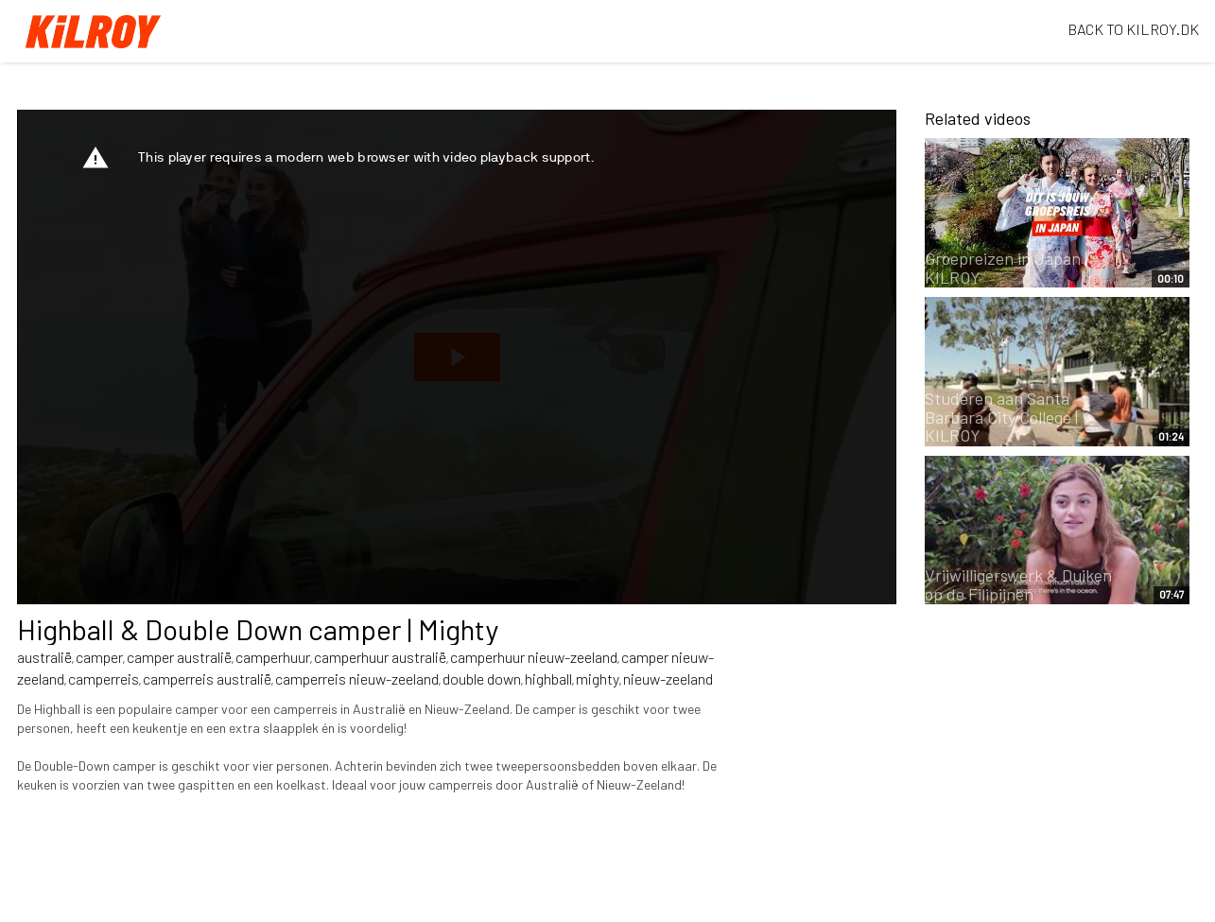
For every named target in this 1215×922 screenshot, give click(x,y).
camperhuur (272, 657)
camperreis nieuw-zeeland (357, 678)
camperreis (103, 678)
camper (99, 657)
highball (548, 678)
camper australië (179, 657)
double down (482, 678)
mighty (597, 678)
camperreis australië (207, 678)
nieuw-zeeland (668, 678)
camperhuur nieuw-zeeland (533, 657)
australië (44, 657)
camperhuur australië (380, 657)
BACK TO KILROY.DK (1133, 29)
